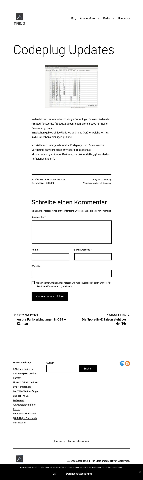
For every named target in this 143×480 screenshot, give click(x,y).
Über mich (124, 18)
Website (36, 266)
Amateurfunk (87, 18)
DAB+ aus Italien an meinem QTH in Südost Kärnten (25, 373)
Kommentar (39, 217)
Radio (106, 18)
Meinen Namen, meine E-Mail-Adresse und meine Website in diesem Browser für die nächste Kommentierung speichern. (73, 285)
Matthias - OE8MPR (45, 183)
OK (54, 473)
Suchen (50, 362)
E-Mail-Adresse (83, 249)
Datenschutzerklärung (78, 460)
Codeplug (107, 183)
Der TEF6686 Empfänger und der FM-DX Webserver (26, 396)
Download (95, 145)
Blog (73, 18)
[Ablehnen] (139, 472)
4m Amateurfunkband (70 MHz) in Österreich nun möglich (25, 418)
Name (35, 249)
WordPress (123, 460)
